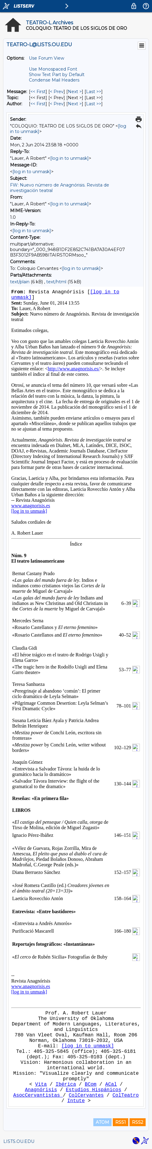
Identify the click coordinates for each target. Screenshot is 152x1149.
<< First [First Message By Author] (38, 104)
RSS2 (137, 1122)
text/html (56, 282)
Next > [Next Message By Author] (75, 104)
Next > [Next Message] (75, 91)
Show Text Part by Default (57, 74)
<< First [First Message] (38, 91)
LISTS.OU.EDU (18, 1141)
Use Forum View (46, 58)
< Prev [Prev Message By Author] (57, 104)
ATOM (102, 1122)
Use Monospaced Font (53, 69)
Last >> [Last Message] (93, 91)
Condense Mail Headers (54, 80)
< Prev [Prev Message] (57, 91)
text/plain (19, 282)
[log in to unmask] (69, 158)
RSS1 (120, 1122)
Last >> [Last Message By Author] (93, 104)
